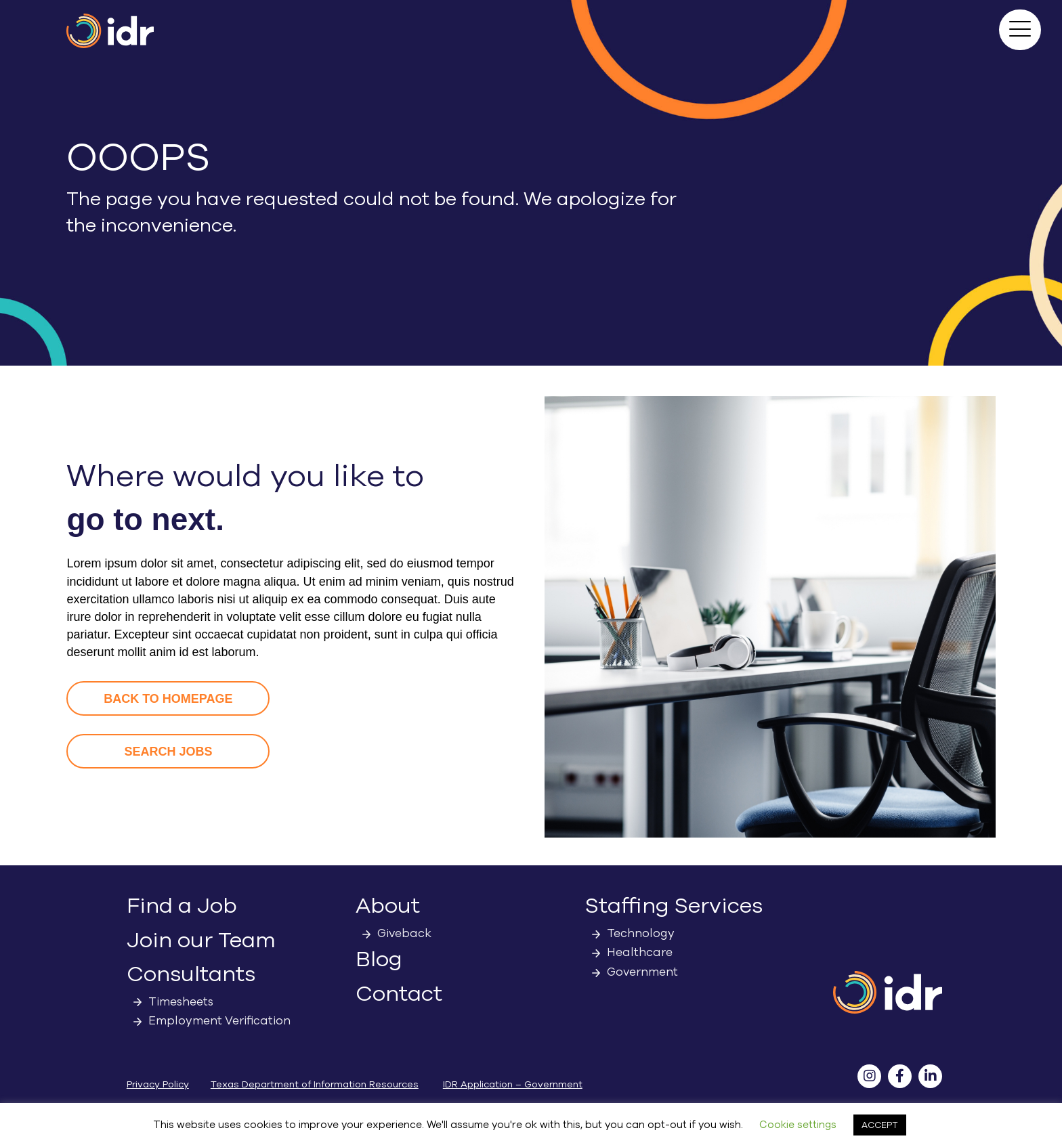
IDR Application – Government (512, 1084)
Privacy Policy (158, 1084)
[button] (1020, 29)
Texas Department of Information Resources (315, 1084)
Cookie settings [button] (797, 1125)
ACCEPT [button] (880, 1125)
